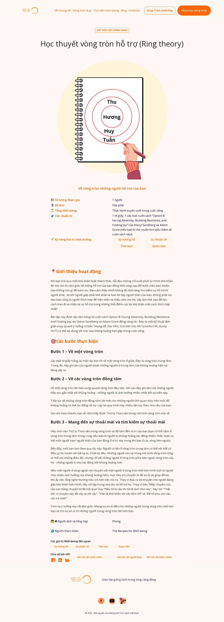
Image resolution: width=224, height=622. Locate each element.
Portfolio (134, 10)
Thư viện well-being (106, 10)
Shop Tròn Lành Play (160, 10)
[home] (35, 10)
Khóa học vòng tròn (194, 10)
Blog (124, 10)
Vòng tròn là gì (82, 10)
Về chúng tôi (63, 10)
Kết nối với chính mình (112, 30)
